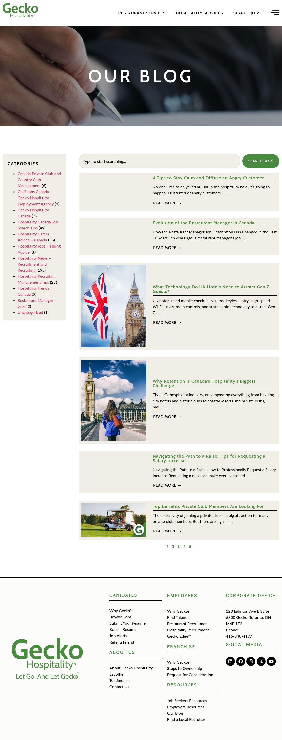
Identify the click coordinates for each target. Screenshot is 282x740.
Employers (182, 595)
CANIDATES (123, 595)
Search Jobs (247, 13)
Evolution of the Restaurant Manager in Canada (203, 223)
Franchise (181, 646)
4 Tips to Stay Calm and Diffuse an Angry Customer (208, 178)
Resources (182, 685)
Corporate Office (250, 595)
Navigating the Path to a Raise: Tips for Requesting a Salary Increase (209, 458)
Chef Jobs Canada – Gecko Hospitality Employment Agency (36, 197)
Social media (244, 644)
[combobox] (159, 161)
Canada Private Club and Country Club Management (39, 179)
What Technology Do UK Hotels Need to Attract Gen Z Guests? (211, 289)
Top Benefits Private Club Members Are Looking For (208, 506)
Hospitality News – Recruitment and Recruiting (34, 264)
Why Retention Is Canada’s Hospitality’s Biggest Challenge (204, 383)
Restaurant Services (142, 13)
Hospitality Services (199, 13)
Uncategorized (30, 312)
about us (122, 652)
